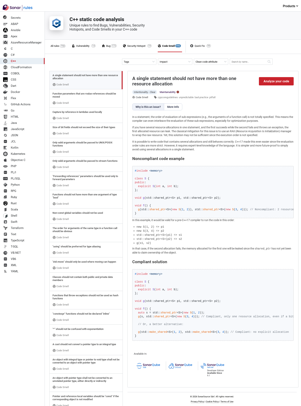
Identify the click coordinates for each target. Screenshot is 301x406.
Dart (9, 85)
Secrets (12, 17)
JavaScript (13, 129)
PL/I (9, 172)
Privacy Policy (197, 401)
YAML (10, 271)
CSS (9, 79)
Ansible (11, 30)
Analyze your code (276, 81)
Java (10, 123)
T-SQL (10, 246)
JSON (10, 135)
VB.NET (12, 252)
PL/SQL (11, 178)
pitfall (212, 97)
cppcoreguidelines (168, 97)
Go (8, 110)
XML (10, 265)
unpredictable (186, 97)
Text (9, 234)
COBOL (11, 73)
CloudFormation (17, 67)
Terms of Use (226, 401)
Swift (10, 222)
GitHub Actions (17, 104)
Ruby (10, 197)
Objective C (14, 160)
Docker (11, 92)
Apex (10, 36)
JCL (9, 141)
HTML (11, 116)
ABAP (10, 24)
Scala (10, 209)
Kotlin (10, 147)
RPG (9, 191)
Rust (10, 203)
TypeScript (13, 240)
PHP (9, 166)
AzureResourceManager (22, 42)
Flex (9, 98)
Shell (10, 215)
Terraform (13, 228)
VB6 (9, 259)
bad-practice (201, 97)
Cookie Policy (212, 401)
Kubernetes (14, 154)
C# (8, 55)
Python (11, 184)
